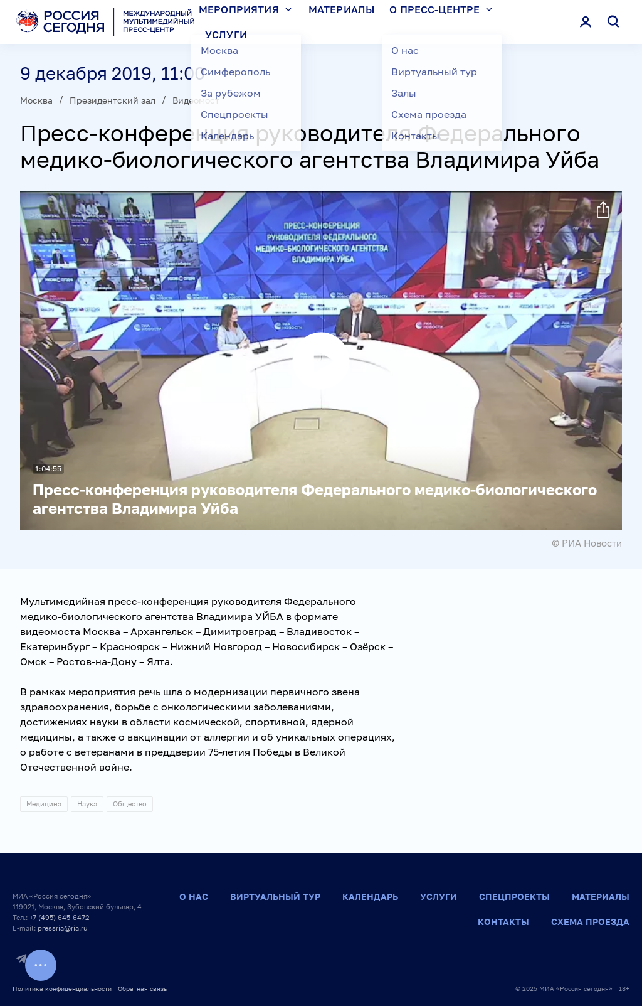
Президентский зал (112, 100)
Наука (87, 804)
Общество (130, 804)
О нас (193, 896)
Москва (36, 100)
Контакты (503, 921)
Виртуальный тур (275, 896)
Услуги (226, 34)
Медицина (43, 804)
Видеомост (195, 100)
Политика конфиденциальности (62, 988)
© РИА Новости (587, 542)
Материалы (600, 896)
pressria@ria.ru (63, 928)
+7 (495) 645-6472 (59, 917)
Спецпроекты (514, 896)
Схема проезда (590, 921)
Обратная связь (142, 988)
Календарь (370, 896)
